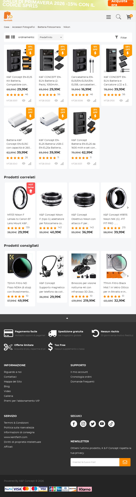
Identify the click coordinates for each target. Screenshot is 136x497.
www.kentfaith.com (15, 437)
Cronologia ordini (81, 377)
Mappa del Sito (13, 382)
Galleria (8, 396)
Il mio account (79, 372)
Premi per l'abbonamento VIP (22, 401)
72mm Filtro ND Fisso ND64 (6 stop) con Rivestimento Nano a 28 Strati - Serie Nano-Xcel (19, 288)
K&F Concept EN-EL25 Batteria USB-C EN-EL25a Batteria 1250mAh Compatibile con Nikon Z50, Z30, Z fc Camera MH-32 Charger (51, 144)
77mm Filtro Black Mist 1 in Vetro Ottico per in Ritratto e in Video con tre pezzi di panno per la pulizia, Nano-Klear (116, 288)
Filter (124, 38)
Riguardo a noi (13, 372)
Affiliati (8, 447)
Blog (7, 386)
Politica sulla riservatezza (19, 428)
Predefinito (46, 37)
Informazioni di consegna (19, 432)
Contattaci (10, 377)
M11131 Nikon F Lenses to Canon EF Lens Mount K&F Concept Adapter (19, 220)
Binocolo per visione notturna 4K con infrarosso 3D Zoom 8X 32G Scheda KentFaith (83, 288)
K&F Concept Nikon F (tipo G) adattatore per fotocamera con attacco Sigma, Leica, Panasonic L (51, 220)
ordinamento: (26, 37)
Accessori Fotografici (23, 27)
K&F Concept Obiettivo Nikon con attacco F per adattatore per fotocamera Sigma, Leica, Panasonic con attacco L (83, 220)
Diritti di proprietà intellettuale (22, 442)
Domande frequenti (82, 382)
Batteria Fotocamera (49, 27)
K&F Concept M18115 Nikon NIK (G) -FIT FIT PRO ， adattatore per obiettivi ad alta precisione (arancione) (115, 220)
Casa (6, 27)
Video (7, 391)
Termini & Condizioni (16, 423)
